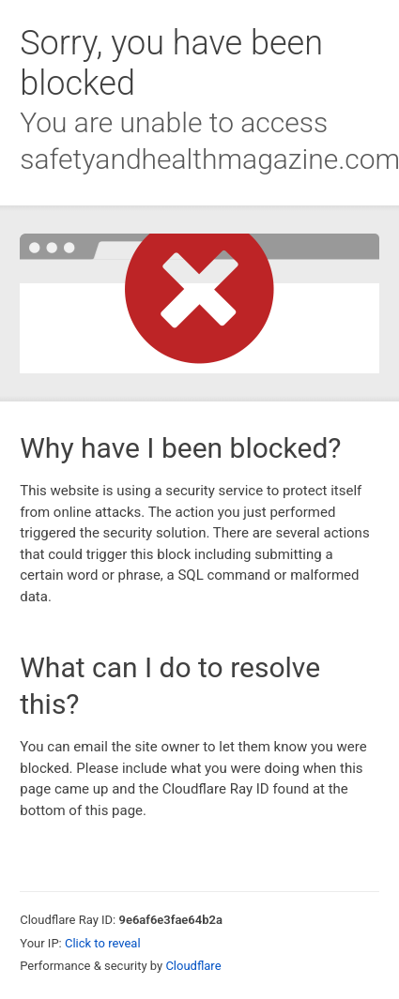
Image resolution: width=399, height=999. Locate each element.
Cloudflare (193, 966)
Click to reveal (103, 943)
